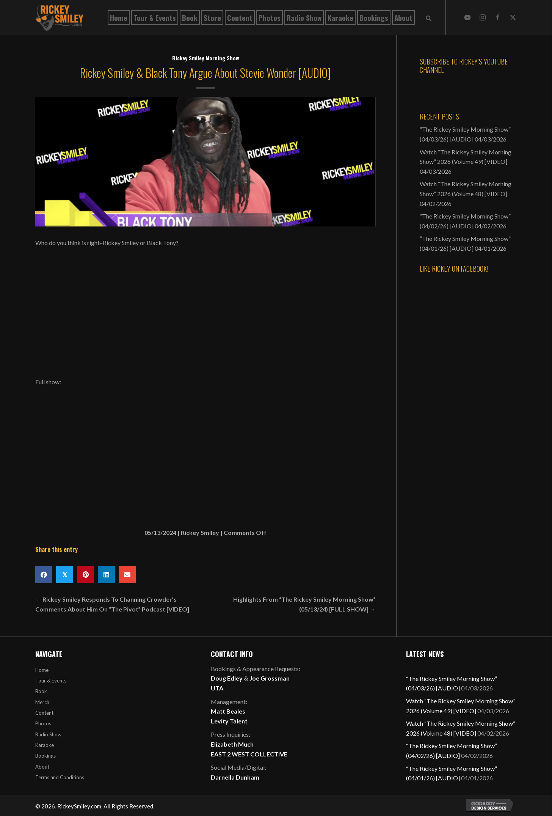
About (42, 767)
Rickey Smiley (200, 532)
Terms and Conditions (59, 777)
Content (44, 713)
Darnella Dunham (235, 777)
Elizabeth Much (232, 744)
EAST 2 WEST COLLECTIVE (249, 754)
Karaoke (44, 745)
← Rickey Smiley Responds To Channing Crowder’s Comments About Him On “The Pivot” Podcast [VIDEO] (112, 604)
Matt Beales (228, 711)
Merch (42, 702)
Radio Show (48, 734)
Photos (43, 723)
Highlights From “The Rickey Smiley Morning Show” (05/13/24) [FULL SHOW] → (304, 604)
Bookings (45, 756)
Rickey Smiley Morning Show (205, 58)
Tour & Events (50, 681)
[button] (467, 17)
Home (42, 670)
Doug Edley (227, 678)
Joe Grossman (269, 678)
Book (41, 691)
